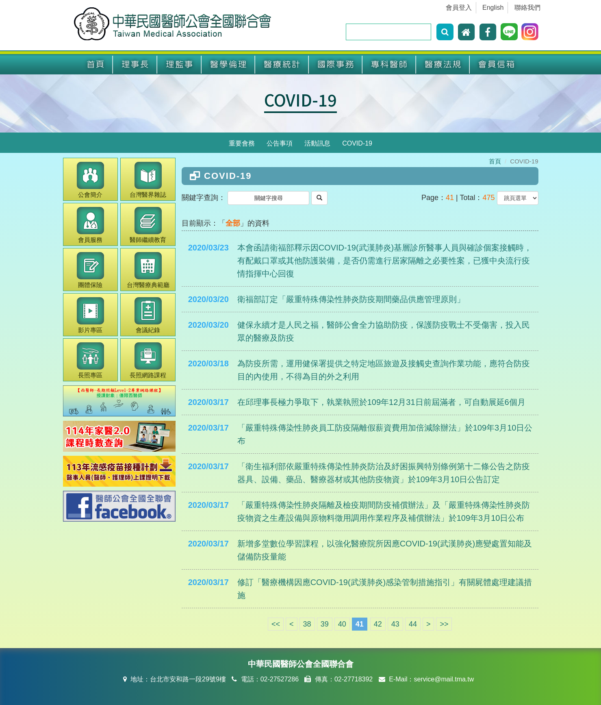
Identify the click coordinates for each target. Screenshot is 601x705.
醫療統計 (282, 64)
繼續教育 (148, 225)
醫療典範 (148, 270)
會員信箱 (496, 64)
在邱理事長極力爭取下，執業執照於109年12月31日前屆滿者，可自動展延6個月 (381, 402)
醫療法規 (443, 64)
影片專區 (90, 315)
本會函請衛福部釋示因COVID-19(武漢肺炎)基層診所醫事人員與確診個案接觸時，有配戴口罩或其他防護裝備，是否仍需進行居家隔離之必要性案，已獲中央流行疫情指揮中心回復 (384, 260)
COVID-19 (300, 99)
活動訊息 (317, 143)
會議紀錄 (148, 315)
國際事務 (335, 64)
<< (275, 624)
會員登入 (459, 7)
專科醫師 (389, 64)
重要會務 (242, 143)
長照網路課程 (148, 360)
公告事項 (280, 143)
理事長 (135, 64)
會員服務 (90, 225)
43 (395, 624)
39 (325, 624)
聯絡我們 (527, 7)
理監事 (179, 64)
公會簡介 (90, 180)
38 (307, 624)
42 (378, 624)
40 (342, 624)
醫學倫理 (228, 64)
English (492, 7)
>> (444, 624)
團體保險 (90, 270)
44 (413, 624)
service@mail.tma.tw (444, 679)
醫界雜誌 (148, 180)
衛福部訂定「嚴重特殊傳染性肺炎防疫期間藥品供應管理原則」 (351, 299)
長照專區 (90, 360)
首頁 (95, 64)
